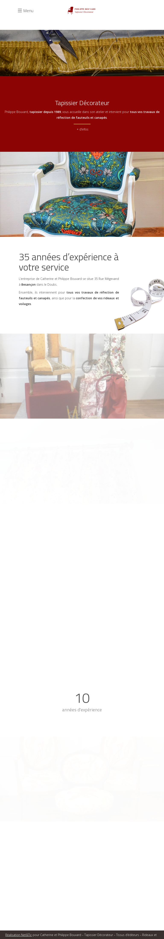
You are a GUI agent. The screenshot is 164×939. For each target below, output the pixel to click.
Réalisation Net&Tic (18, 935)
